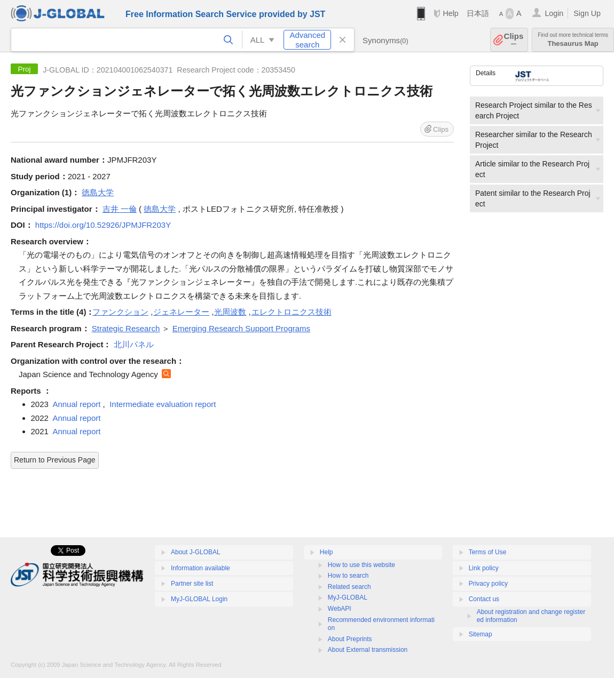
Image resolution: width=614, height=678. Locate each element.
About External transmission (367, 649)
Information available (200, 568)
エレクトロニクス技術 (291, 311)
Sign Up (587, 13)
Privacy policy (488, 583)
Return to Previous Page (55, 460)
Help (450, 13)
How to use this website (361, 565)
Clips (514, 39)
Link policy (484, 568)
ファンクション (120, 311)
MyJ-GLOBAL (347, 597)
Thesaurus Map (573, 39)
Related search (349, 587)
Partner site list (192, 583)
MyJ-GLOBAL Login (199, 599)
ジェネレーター (181, 311)
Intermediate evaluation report (162, 404)
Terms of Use (488, 552)
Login (554, 13)
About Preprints (350, 639)
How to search (348, 575)
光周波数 (230, 311)
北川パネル (134, 344)
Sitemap (480, 634)
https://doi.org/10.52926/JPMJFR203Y (103, 224)
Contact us (484, 599)
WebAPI (339, 608)
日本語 (478, 13)
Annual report (76, 404)
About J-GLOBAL (196, 552)
